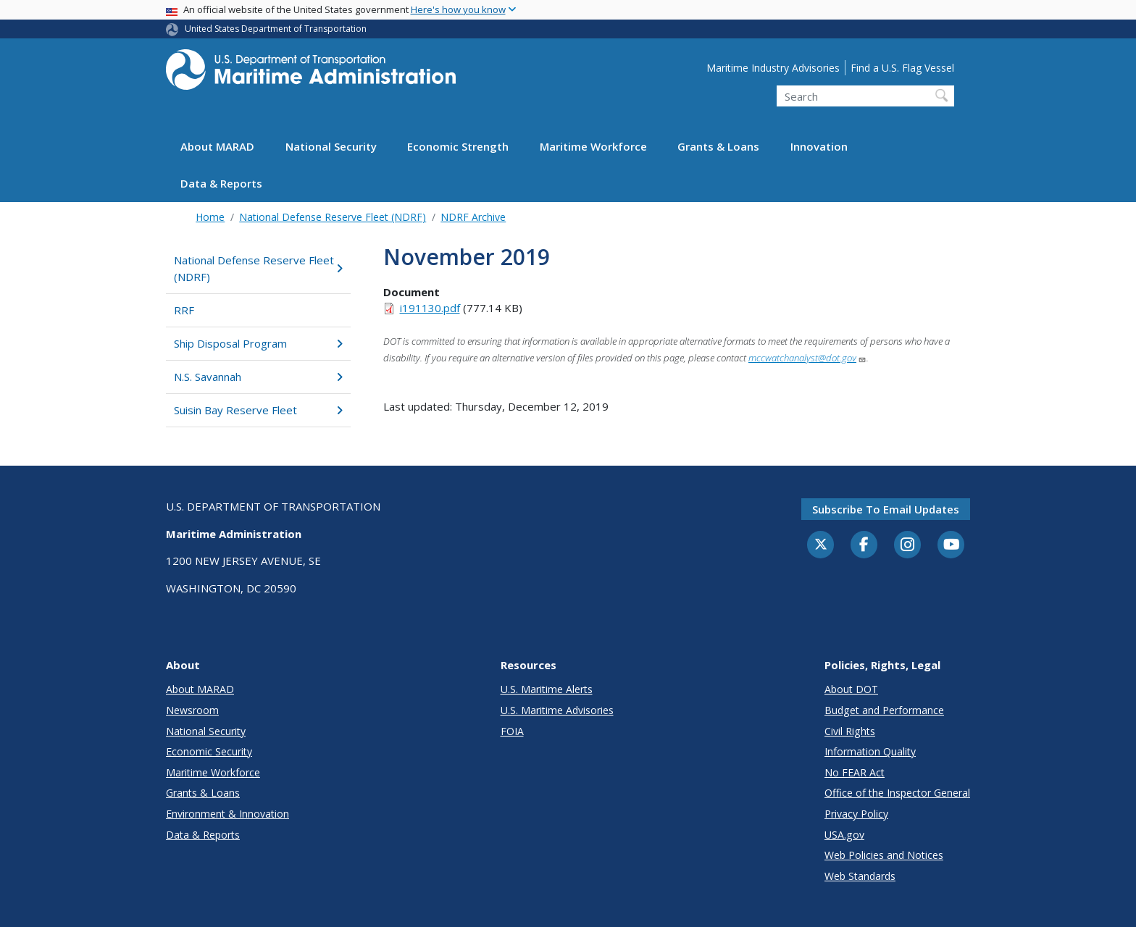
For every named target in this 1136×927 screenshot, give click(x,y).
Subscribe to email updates (885, 509)
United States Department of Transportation (276, 28)
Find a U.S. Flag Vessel (902, 68)
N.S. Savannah (258, 376)
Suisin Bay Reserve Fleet (258, 410)
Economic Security (209, 751)
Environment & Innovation (227, 814)
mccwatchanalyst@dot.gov (807, 357)
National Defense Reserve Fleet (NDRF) (332, 217)
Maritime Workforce (593, 146)
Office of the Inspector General (897, 793)
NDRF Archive (473, 217)
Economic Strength (458, 146)
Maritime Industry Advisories (773, 68)
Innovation (819, 146)
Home (210, 217)
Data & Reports (221, 183)
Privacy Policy (856, 814)
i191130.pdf (430, 308)
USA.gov (844, 835)
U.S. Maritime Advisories (557, 710)
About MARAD (217, 146)
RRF (184, 310)
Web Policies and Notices (883, 855)
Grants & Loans (718, 146)
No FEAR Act (854, 772)
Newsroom (192, 710)
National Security (331, 146)
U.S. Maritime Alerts (547, 689)
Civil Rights (849, 731)
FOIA (512, 731)
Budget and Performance (884, 710)
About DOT (851, 689)
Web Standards (859, 876)
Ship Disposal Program (258, 343)
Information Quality (870, 751)
